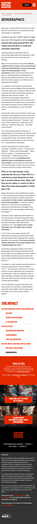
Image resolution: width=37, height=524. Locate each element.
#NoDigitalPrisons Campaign (13, 444)
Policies (9, 313)
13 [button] (13, 153)
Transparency (11, 335)
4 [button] (29, 119)
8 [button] (12, 126)
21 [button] (7, 293)
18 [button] (22, 244)
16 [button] (10, 211)
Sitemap (28, 444)
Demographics (11, 352)
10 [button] (23, 148)
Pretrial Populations (14, 348)
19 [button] (8, 260)
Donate (27, 5)
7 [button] (24, 124)
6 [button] (8, 124)
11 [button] (9, 150)
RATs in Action (6, 326)
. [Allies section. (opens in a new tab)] (23, 371)
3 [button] (21, 119)
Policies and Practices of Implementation (17, 309)
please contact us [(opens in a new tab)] (7, 505)
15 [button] (20, 202)
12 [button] (29, 150)
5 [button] (19, 122)
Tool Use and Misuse (13, 339)
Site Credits (13, 446)
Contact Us (22, 446)
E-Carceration (11, 322)
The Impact (9, 13)
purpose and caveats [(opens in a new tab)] (19, 495)
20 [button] (6, 268)
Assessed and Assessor (15, 330)
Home (3, 13)
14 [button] (11, 155)
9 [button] (8, 148)
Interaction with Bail (14, 317)
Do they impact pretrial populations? (23, 13)
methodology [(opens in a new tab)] (5, 497)
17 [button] (11, 229)
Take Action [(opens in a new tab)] (18, 363)
